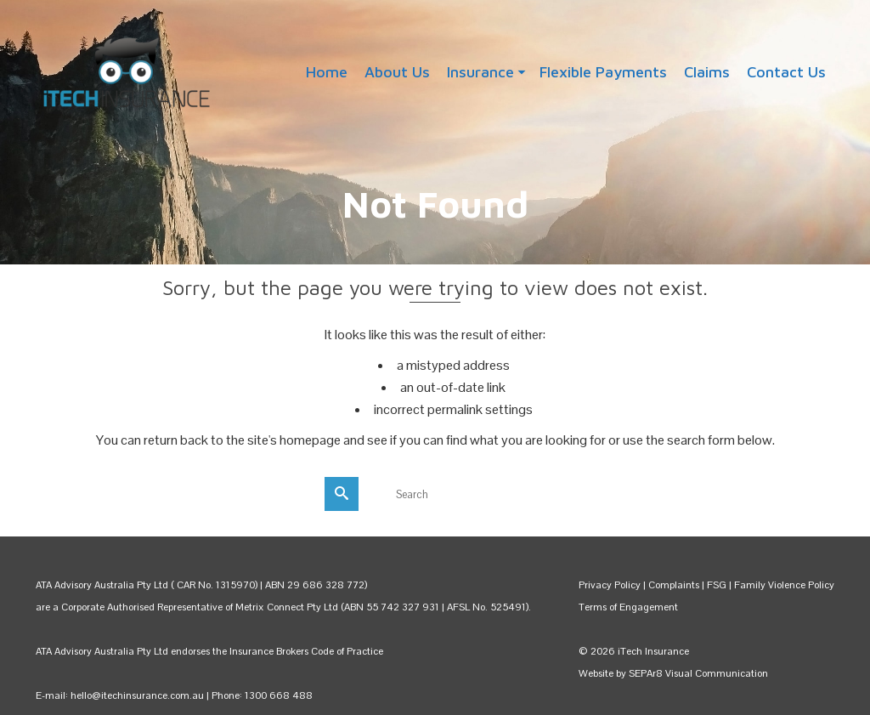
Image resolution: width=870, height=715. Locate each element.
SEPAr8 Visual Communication (698, 673)
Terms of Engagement (628, 607)
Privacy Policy (610, 585)
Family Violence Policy (784, 585)
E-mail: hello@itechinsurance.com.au (120, 695)
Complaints (675, 585)
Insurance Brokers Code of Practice (306, 651)
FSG (716, 585)
